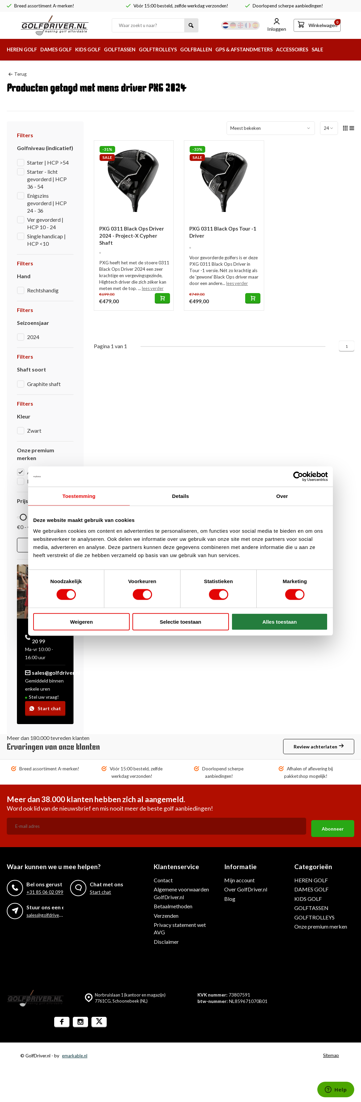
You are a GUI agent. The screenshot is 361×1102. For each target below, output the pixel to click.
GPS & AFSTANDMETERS (268, 49)
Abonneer (333, 826)
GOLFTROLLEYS (173, 49)
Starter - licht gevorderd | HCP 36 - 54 (47, 178)
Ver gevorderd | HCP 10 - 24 (45, 223)
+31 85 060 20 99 (42, 637)
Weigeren (81, 621)
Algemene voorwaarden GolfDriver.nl (181, 890)
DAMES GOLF (61, 49)
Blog (229, 896)
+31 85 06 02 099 (44, 889)
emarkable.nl (74, 1053)
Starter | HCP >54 (48, 162)
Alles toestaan (279, 621)
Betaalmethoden (173, 904)
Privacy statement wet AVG (180, 926)
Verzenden (166, 913)
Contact (163, 878)
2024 (33, 337)
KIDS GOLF (96, 49)
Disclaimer (166, 939)
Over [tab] (282, 496)
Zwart (34, 430)
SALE (348, 49)
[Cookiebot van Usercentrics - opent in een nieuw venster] (298, 477)
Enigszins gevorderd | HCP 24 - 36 (47, 202)
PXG (32, 481)
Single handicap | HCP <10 (46, 239)
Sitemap (330, 1053)
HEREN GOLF (23, 49)
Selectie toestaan (180, 621)
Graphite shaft (44, 384)
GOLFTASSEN (131, 49)
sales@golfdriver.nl (52, 672)
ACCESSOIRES (321, 49)
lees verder (153, 289)
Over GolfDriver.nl (245, 887)
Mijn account (239, 878)
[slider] (23, 517)
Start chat (45, 708)
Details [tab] (180, 496)
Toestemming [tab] (78, 496)
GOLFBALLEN (215, 49)
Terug (17, 73)
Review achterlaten (319, 746)
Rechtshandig (43, 290)
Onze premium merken (320, 924)
